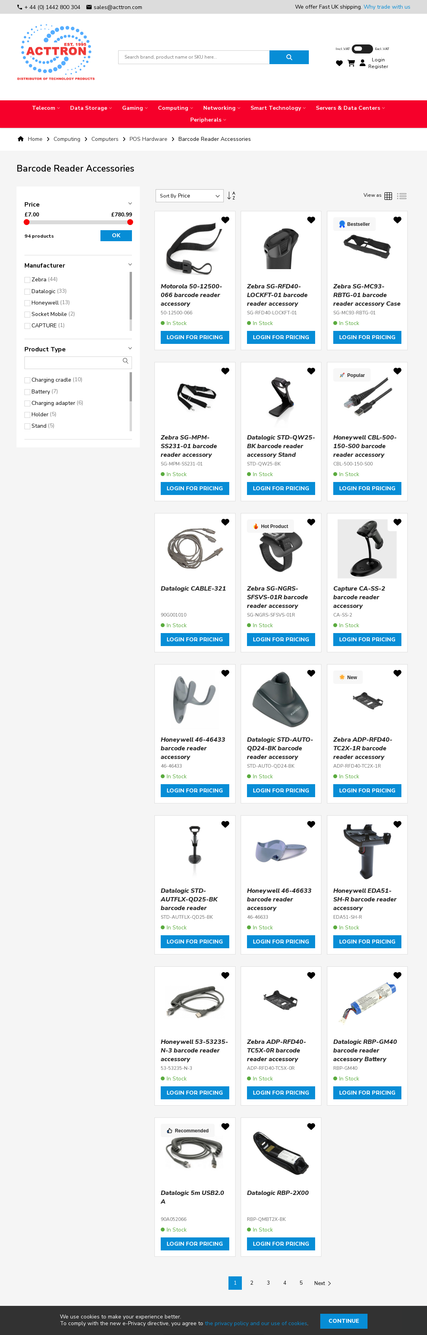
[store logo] (56, 57)
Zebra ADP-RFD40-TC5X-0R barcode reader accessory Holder (276, 1055)
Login (378, 60)
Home (35, 139)
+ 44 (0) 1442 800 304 (49, 7)
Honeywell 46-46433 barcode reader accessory (193, 748)
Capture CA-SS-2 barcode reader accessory (359, 597)
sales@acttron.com (114, 7)
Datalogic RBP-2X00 (278, 1193)
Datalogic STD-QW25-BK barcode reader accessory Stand (281, 446)
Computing (68, 139)
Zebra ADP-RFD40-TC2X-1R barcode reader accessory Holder (362, 752)
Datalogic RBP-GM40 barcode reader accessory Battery (365, 1051)
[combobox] (194, 57)
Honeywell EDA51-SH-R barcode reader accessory (365, 899)
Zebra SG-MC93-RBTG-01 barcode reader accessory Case (367, 295)
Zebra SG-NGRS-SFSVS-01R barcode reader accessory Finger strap (277, 601)
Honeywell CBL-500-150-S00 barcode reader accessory (365, 446)
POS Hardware (149, 139)
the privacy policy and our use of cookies (256, 1323)
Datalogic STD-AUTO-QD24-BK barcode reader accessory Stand (280, 752)
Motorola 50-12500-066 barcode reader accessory (191, 295)
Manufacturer (44, 265)
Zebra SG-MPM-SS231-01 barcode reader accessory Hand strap (189, 450)
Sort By (168, 196)
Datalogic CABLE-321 (193, 588)
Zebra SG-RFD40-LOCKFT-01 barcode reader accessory (277, 295)
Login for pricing (195, 337)
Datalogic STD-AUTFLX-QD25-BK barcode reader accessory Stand (189, 903)
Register (378, 66)
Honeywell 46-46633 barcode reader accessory (279, 899)
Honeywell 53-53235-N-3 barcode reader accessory (194, 1051)
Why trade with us (387, 7)
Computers (105, 139)
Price (32, 204)
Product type (45, 349)
